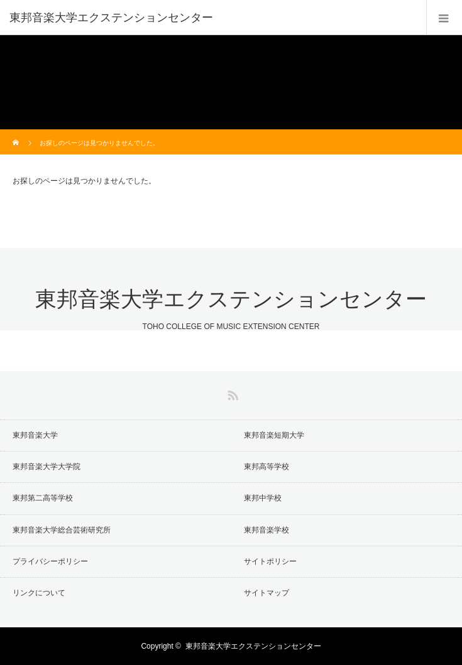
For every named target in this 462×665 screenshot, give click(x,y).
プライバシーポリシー (50, 561)
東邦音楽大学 (35, 435)
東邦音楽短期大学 (274, 435)
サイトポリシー (270, 561)
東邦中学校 (263, 498)
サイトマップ (266, 592)
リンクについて (39, 592)
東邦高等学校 (266, 466)
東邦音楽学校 (266, 530)
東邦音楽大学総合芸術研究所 (62, 530)
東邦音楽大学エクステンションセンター (111, 17)
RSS (231, 393)
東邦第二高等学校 (43, 498)
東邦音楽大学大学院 (46, 466)
